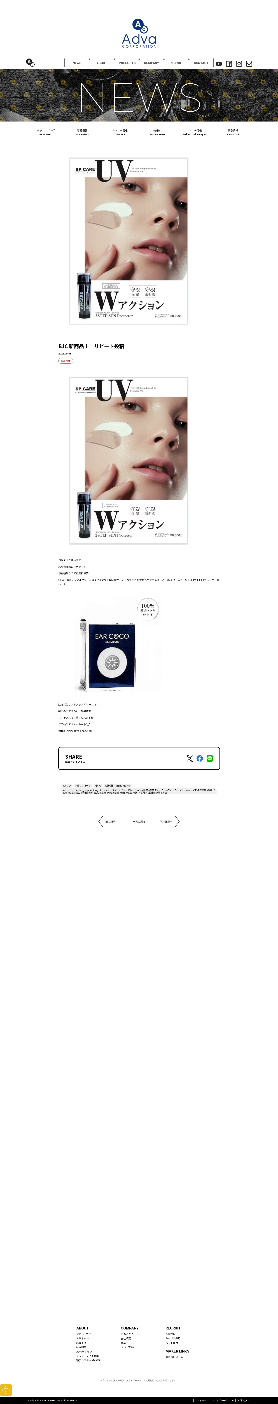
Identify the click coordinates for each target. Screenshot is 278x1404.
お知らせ (158, 132)
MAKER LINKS (177, 1351)
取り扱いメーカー (175, 1357)
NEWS (77, 63)
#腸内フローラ (83, 785)
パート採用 (171, 1343)
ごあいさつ (127, 1334)
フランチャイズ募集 (87, 1356)
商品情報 (233, 132)
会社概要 (126, 1338)
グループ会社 (128, 1347)
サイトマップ (201, 1400)
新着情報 (82, 132)
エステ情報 (195, 132)
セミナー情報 (120, 132)
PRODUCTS (127, 63)
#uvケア (67, 785)
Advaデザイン (84, 1351)
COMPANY (151, 63)
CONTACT (201, 63)
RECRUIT (176, 63)
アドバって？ (83, 1334)
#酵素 (98, 785)
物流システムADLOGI (88, 1360)
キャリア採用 (173, 1338)
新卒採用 (170, 1334)
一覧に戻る (139, 821)
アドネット (82, 1338)
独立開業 (81, 1347)
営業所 (124, 1343)
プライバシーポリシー (223, 1400)
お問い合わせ (243, 1400)
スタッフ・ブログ (45, 132)
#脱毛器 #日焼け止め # (117, 785)
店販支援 (81, 1343)
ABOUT (102, 63)
